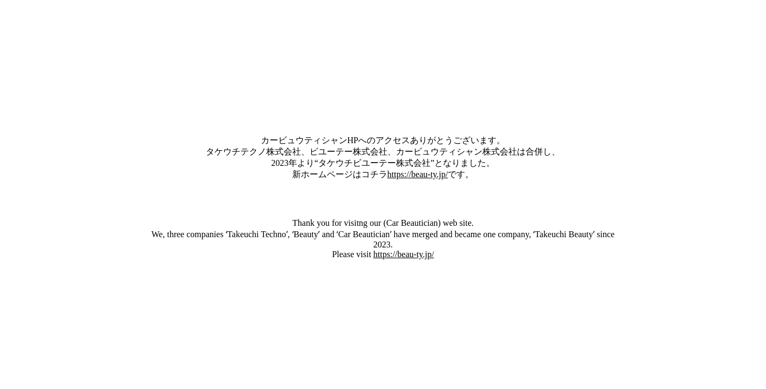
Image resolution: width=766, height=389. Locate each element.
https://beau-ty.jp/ (417, 174)
